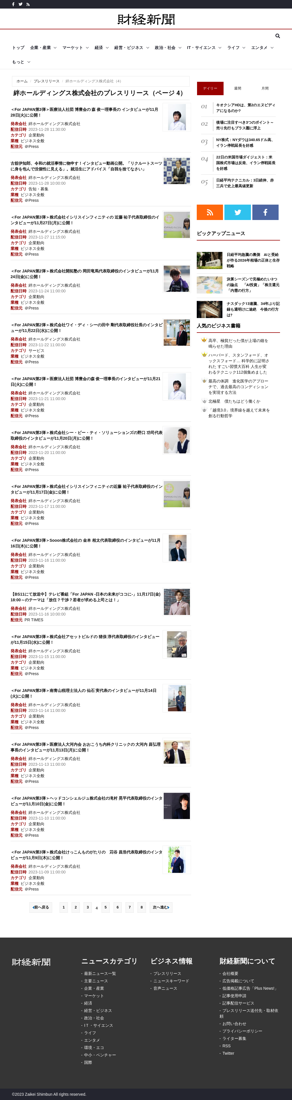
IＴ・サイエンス (98, 1025)
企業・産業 (40, 47)
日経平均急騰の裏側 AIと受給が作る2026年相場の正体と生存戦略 (253, 260)
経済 (99, 47)
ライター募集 (234, 1038)
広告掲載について (238, 981)
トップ (18, 47)
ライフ (233, 47)
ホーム (22, 81)
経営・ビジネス (128, 47)
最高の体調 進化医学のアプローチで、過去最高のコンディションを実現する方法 (238, 387)
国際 (88, 1062)
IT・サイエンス (201, 47)
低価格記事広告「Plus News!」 (250, 988)
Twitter (228, 1053)
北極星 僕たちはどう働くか (234, 401)
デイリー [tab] (210, 88)
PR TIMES (34, 620)
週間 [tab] (237, 88)
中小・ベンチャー (100, 1055)
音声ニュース (165, 988)
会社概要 (230, 973)
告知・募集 (38, 189)
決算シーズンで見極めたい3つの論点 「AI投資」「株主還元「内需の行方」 (253, 285)
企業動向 (36, 135)
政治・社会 (165, 47)
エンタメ (259, 47)
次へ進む (161, 907)
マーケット (72, 47)
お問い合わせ (234, 1023)
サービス (36, 350)
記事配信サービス (238, 1003)
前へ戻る (41, 907)
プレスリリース (47, 81)
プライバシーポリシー (242, 1031)
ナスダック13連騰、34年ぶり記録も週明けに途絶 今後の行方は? (253, 309)
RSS (226, 1046)
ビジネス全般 (32, 140)
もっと (18, 62)
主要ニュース (96, 981)
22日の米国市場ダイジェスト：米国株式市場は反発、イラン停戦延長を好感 (245, 163)
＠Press (32, 146)
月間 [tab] (265, 88)
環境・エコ (94, 1047)
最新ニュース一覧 (100, 973)
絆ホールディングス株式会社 (54, 123)
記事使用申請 (234, 995)
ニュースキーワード (171, 981)
